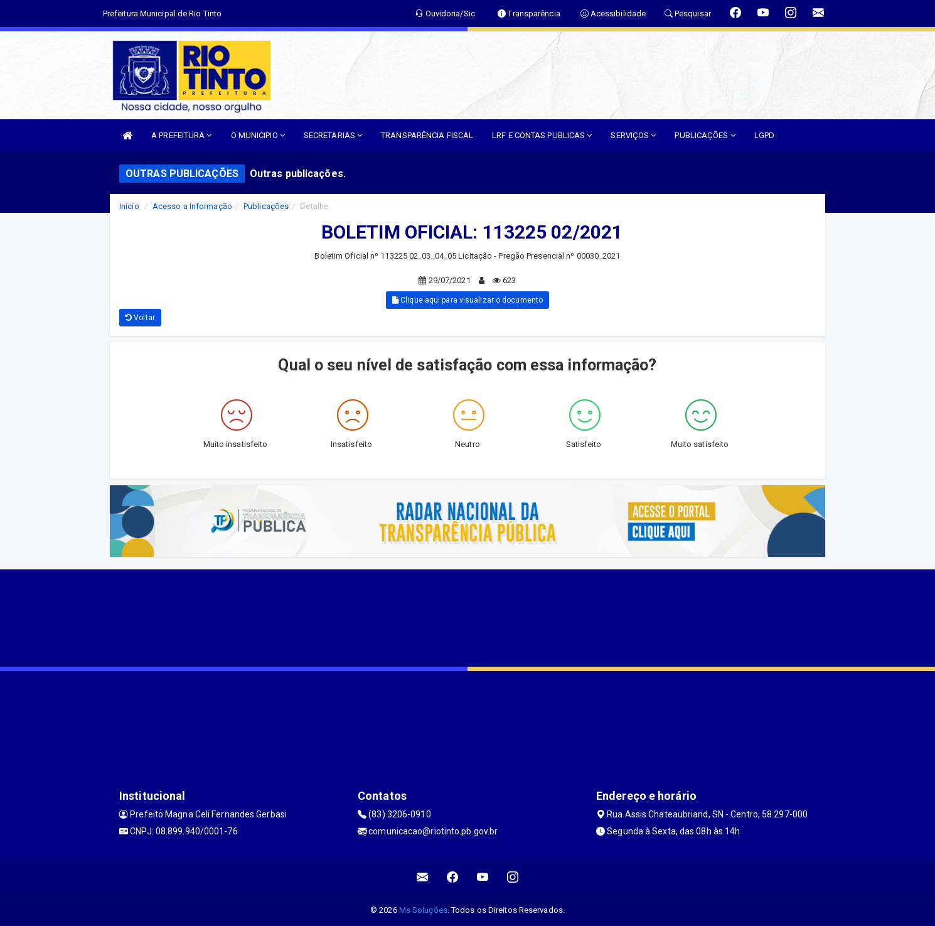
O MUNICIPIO (258, 135)
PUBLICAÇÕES (705, 135)
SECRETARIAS (333, 135)
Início (129, 206)
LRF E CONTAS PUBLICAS (542, 135)
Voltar (140, 317)
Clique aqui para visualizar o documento (467, 300)
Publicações (266, 206)
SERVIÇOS (633, 135)
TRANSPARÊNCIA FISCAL (427, 135)
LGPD (764, 135)
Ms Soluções (423, 910)
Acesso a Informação (192, 206)
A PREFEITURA (181, 135)
